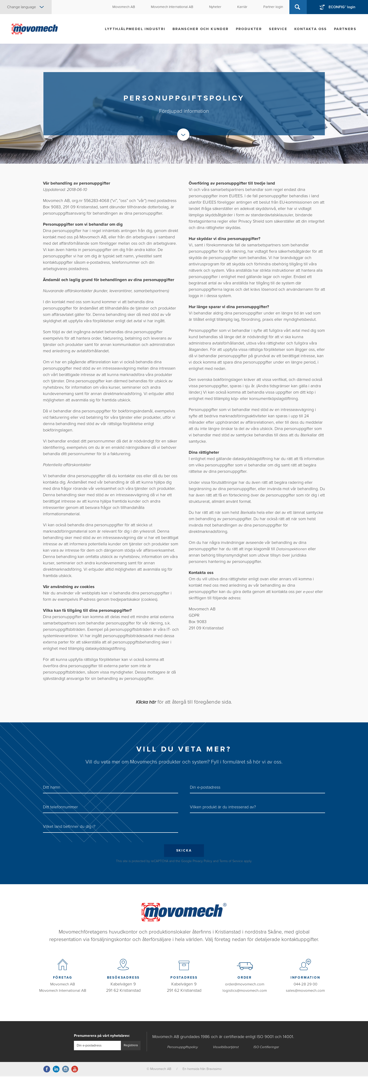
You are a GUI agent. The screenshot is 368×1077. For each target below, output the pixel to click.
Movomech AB (62, 985)
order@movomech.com (245, 985)
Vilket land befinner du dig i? (69, 826)
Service (278, 29)
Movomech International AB (62, 991)
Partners (345, 29)
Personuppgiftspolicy (182, 1048)
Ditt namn (51, 787)
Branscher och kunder (200, 29)
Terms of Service (231, 862)
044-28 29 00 (305, 985)
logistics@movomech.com (244, 991)
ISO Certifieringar (267, 1048)
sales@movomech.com (305, 991)
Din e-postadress (205, 787)
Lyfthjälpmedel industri (135, 29)
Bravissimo (214, 1070)
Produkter (249, 29)
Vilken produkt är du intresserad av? (223, 807)
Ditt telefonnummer (60, 807)
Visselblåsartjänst (226, 1048)
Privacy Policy (202, 862)
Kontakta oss (310, 29)
